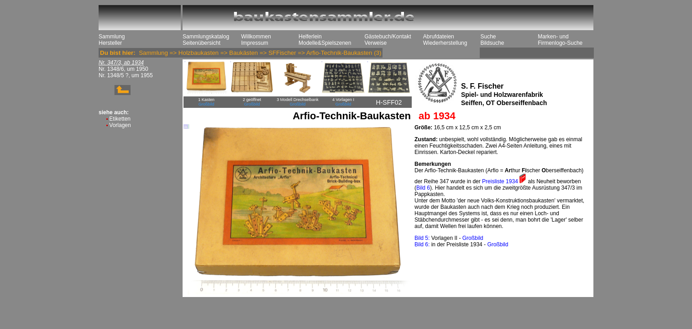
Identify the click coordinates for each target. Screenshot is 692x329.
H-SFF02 (389, 102)
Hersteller (110, 43)
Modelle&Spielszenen (325, 43)
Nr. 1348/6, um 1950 (123, 69)
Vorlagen (120, 125)
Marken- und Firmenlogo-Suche (560, 39)
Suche (488, 36)
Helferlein (310, 36)
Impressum (254, 43)
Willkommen (256, 36)
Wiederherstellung (445, 43)
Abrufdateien (438, 36)
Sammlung (112, 36)
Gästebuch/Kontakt (387, 36)
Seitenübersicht (201, 43)
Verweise (375, 43)
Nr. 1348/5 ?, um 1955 (126, 75)
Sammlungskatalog (206, 36)
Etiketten (120, 119)
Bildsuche (492, 43)
